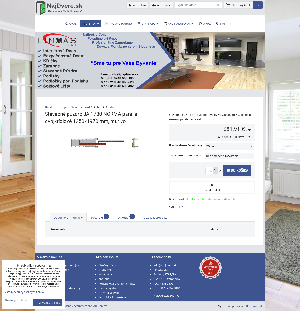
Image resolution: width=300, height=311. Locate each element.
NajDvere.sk (161, 295)
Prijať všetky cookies (47, 302)
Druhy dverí (106, 270)
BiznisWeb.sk (254, 306)
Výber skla (105, 274)
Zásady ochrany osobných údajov (85, 306)
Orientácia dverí (109, 293)
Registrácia (161, 5)
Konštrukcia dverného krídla (117, 283)
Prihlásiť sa (137, 5)
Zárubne (104, 279)
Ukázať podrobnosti (17, 300)
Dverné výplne (108, 288)
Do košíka (237, 170)
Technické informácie (112, 297)
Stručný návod (108, 265)
